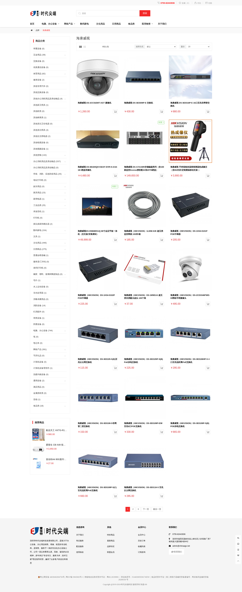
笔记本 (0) (37, 343)
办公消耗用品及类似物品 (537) (47, 161)
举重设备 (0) (38, 48)
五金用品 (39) (39, 55)
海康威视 (46, 30)
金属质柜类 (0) (39, 393)
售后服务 (80, 541)
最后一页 (157, 509)
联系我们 (176, 552)
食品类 (131, 24)
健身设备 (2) (38, 80)
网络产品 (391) (40, 349)
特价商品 (111, 535)
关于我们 (162, 24)
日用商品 (116, 24)
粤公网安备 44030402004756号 (51, 577)
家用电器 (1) (38, 199)
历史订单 (141, 541)
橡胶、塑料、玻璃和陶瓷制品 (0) (48, 274)
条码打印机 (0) (39, 268)
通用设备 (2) (38, 380)
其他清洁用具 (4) (40, 130)
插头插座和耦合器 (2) (42, 224)
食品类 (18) (38, 406)
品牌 (37, 30)
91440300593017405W (141, 577)
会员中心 (141, 535)
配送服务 (80, 546)
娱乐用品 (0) (38, 186)
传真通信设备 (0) (40, 67)
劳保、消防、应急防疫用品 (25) (47, 174)
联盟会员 (111, 552)
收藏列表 (141, 546)
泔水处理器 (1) (39, 293)
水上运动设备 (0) (40, 286)
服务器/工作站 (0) (41, 261)
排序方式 (139, 47)
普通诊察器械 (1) (40, 255)
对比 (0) (105, 47)
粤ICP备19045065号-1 (74, 577)
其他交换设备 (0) (40, 92)
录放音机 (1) (38, 211)
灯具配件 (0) (38, 312)
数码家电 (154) (40, 230)
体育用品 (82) (39, 73)
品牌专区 (111, 546)
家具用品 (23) (39, 192)
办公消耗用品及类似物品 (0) (45, 167)
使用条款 (80, 552)
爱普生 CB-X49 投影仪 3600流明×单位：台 (66, 445)
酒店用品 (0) (38, 387)
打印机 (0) (37, 218)
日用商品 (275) (40, 249)
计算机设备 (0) (39, 362)
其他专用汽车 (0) (40, 86)
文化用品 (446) (40, 243)
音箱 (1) (36, 399)
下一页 (146, 509)
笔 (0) (35, 337)
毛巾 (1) (36, 280)
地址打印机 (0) (39, 180)
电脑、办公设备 (49, 24)
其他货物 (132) (40, 155)
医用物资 (146, 24)
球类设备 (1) (38, 318)
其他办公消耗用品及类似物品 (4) (48, 98)
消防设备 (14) (39, 305)
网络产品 (68, 24)
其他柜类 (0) (38, 111)
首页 (32, 24)
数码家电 (84, 24)
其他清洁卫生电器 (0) (42, 124)
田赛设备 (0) (38, 324)
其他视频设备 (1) (40, 149)
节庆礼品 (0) (38, 355)
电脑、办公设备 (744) (43, 330)
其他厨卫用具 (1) (40, 105)
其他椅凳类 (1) (39, 117)
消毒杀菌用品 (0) (40, 299)
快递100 (143, 584)
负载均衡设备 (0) (40, 374)
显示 (183, 47)
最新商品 (111, 541)
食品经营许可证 (157, 577)
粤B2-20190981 (113, 577)
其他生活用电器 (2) (41, 136)
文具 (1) (36, 236)
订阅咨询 (141, 552)
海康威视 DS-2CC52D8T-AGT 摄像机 (94, 103)
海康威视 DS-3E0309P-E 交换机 (138, 103)
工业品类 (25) (39, 205)
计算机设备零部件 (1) (42, 368)
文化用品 (100, 24)
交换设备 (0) (38, 61)
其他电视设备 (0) (40, 142)
